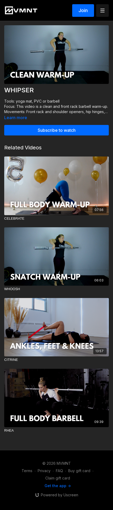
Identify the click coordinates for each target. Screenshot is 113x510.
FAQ (59, 470)
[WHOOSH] (56, 289)
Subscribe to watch (57, 130)
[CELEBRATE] (56, 218)
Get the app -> (58, 485)
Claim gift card (57, 478)
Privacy (44, 470)
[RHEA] (56, 430)
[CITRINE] (56, 359)
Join (83, 10)
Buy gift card (79, 470)
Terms (27, 470)
